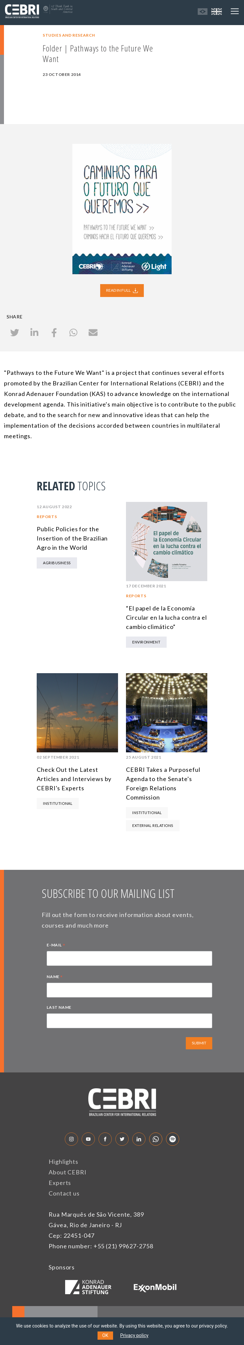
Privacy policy (134, 1335)
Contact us (64, 1193)
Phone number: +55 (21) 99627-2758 (101, 1246)
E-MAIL (56, 945)
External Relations (152, 825)
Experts (60, 1182)
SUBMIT (199, 1042)
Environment (146, 642)
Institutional (57, 803)
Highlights (63, 1161)
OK (105, 1335)
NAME (55, 977)
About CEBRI (68, 1172)
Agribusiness (57, 563)
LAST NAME (59, 1007)
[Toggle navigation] (234, 11)
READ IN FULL (122, 290)
